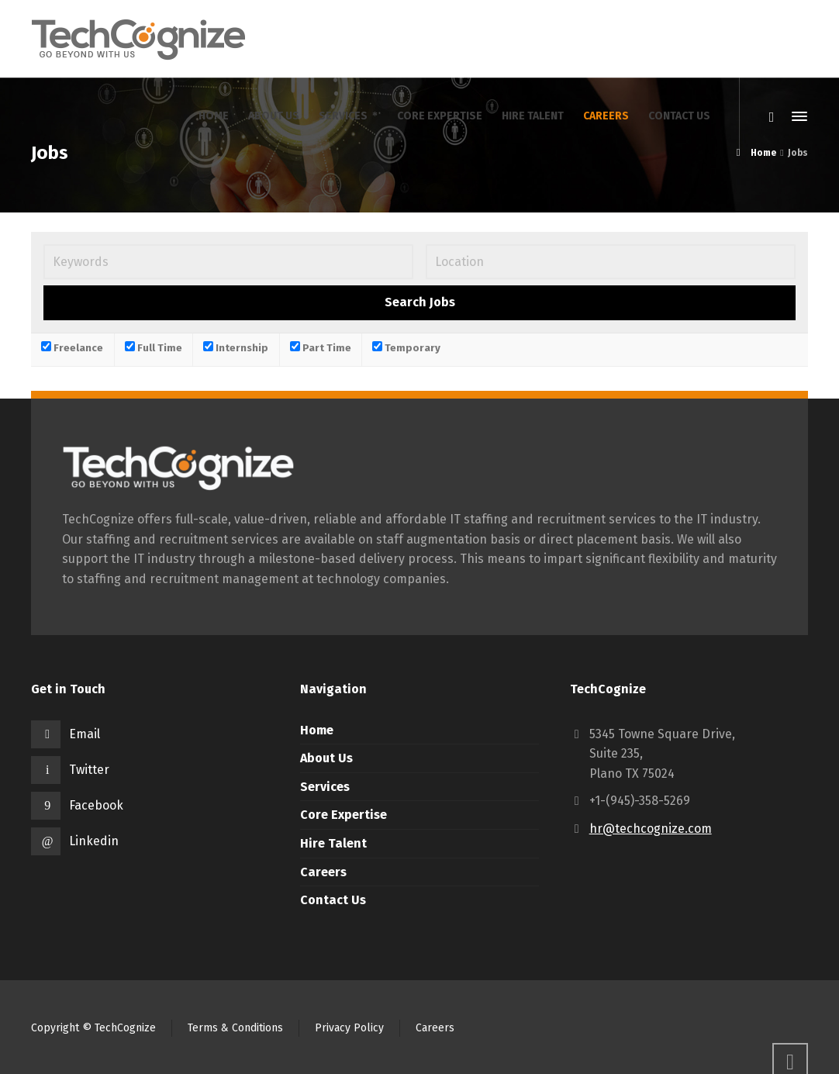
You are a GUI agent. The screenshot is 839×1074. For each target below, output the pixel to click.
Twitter (89, 769)
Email (84, 734)
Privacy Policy (349, 1027)
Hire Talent (333, 843)
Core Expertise (343, 814)
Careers (323, 872)
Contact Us (333, 900)
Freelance (72, 347)
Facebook (96, 805)
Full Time (153, 347)
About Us (326, 758)
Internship (235, 347)
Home (316, 730)
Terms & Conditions (235, 1027)
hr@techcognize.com (650, 828)
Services (325, 786)
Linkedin (94, 841)
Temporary (406, 347)
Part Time (320, 347)
